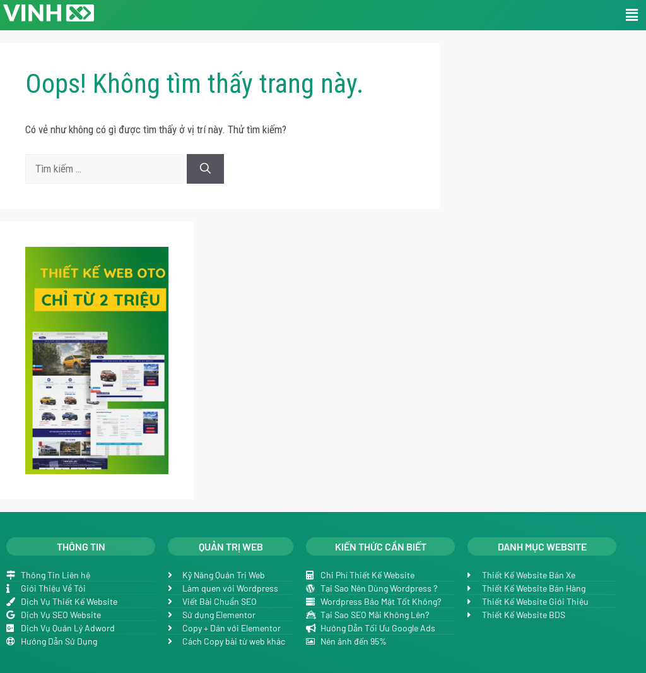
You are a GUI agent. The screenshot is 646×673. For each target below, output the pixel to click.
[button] (632, 15)
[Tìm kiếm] (205, 169)
